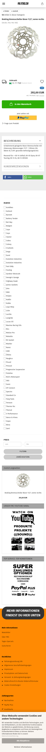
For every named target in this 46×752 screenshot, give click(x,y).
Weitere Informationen (23, 747)
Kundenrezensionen (16, 166)
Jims (6, 288)
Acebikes (8, 207)
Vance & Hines (11, 417)
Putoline (8, 373)
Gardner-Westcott (12, 274)
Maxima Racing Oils (12, 325)
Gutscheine (6, 646)
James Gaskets (11, 285)
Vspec (7, 421)
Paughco (8, 358)
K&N (7, 292)
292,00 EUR (23, 498)
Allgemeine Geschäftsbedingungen (17, 665)
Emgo (7, 252)
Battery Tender (11, 218)
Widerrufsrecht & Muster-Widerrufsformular (21, 681)
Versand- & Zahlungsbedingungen (17, 677)
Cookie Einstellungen (12, 685)
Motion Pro (9, 333)
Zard (7, 428)
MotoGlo (8, 336)
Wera (7, 425)
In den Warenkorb (20, 104)
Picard (7, 362)
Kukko (7, 303)
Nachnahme (9, 700)
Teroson (8, 403)
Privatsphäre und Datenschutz (16, 673)
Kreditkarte (8, 709)
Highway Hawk (11, 281)
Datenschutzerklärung (10, 736)
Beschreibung (12, 140)
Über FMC (5, 637)
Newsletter (6, 632)
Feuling (8, 270)
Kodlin (7, 299)
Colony (7, 244)
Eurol (7, 255)
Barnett (8, 215)
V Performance (11, 414)
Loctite (8, 314)
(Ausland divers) (27, 83)
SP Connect (9, 388)
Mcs (6, 329)
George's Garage (11, 277)
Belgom (8, 226)
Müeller (8, 344)
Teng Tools (9, 399)
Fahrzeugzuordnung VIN (13, 661)
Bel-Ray (8, 222)
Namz (7, 347)
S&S (6, 380)
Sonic (7, 384)
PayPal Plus (8, 705)
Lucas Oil (8, 321)
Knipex (7, 296)
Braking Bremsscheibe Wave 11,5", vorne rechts (23, 493)
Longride (8, 318)
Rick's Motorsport (12, 377)
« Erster (6, 11)
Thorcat (8, 410)
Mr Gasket (9, 340)
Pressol (8, 366)
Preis (6, 440)
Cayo (7, 229)
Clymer (8, 237)
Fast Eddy (8, 266)
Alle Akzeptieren (23, 741)
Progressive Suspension (14, 369)
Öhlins (7, 355)
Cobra (7, 240)
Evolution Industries (13, 259)
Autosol (8, 211)
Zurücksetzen (23, 457)
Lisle (7, 310)
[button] (13, 177)
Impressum (8, 669)
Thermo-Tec (9, 406)
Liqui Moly (9, 307)
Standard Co (10, 395)
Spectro (8, 391)
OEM (7, 351)
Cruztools (8, 248)
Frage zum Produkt (11, 123)
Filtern (23, 451)
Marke (7, 203)
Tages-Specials (7, 641)
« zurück (14, 11)
